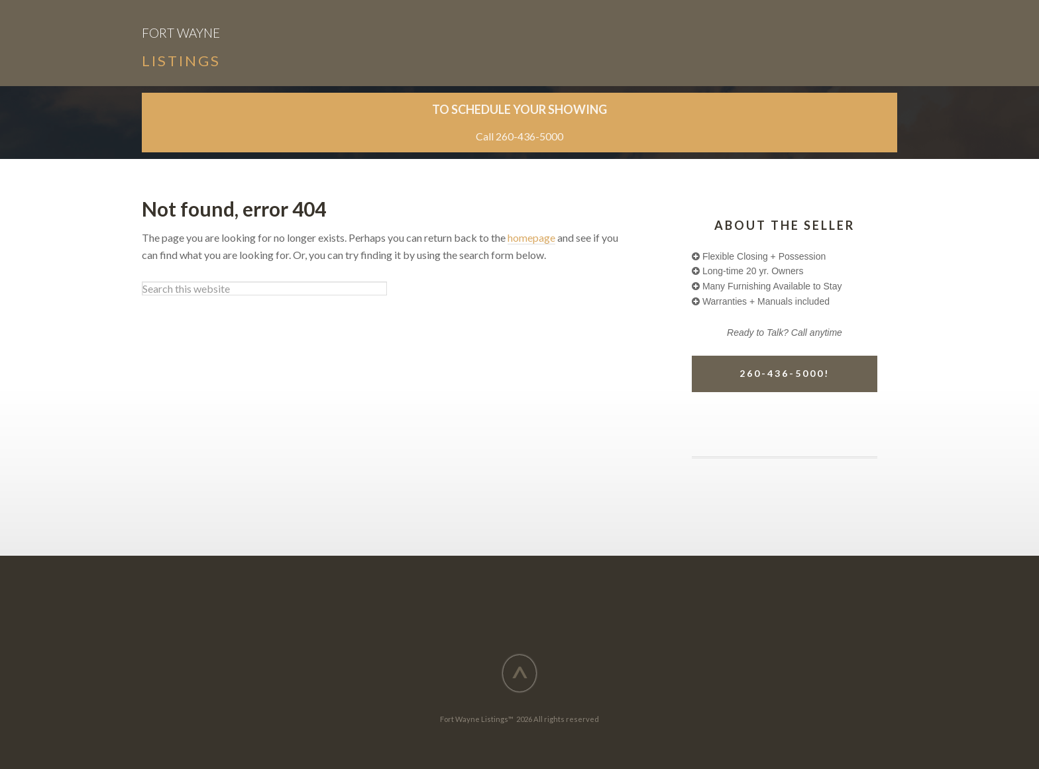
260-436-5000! (784, 373)
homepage (531, 237)
